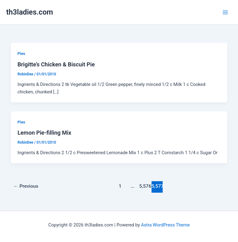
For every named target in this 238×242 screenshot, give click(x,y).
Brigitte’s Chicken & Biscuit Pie (56, 64)
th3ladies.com (29, 12)
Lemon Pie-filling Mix (44, 132)
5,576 (144, 186)
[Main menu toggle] (225, 12)
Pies (21, 53)
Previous (25, 186)
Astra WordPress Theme (165, 225)
